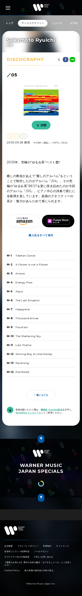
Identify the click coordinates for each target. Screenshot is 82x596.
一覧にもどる (41, 395)
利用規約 (47, 546)
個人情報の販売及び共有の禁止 (39, 570)
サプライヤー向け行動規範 (16, 557)
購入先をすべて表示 (41, 235)
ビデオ (74, 23)
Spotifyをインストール (28, 412)
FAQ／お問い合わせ (43, 557)
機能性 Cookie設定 (52, 409)
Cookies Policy (12, 570)
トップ (9, 23)
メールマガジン (41, 551)
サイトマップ (62, 546)
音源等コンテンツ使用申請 (16, 551)
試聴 (40, 125)
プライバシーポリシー (27, 546)
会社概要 (8, 546)
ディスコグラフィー (32, 23)
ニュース (57, 23)
